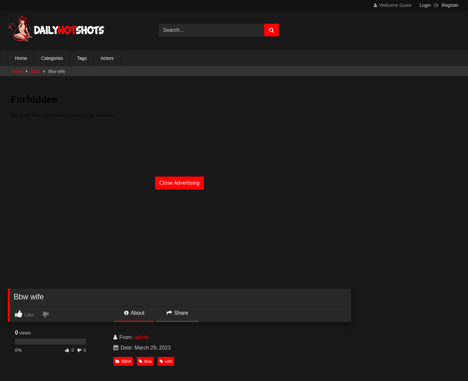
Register (450, 5)
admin (141, 337)
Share (177, 313)
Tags (82, 58)
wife (166, 361)
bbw (145, 361)
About (134, 313)
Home (21, 58)
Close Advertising (179, 183)
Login (425, 5)
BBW (35, 71)
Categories (52, 58)
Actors (107, 58)
